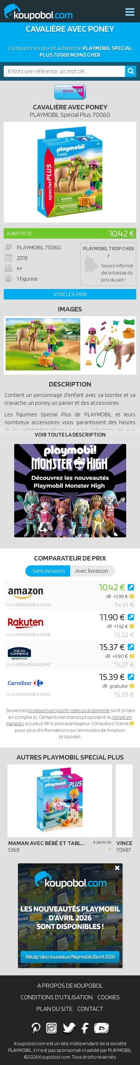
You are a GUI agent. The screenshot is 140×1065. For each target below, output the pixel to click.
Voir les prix (70, 294)
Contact (90, 1008)
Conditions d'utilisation (57, 997)
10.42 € (121, 233)
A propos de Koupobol (70, 985)
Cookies (108, 997)
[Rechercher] (130, 71)
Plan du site (54, 1008)
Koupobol (43, 12)
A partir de (19, 233)
